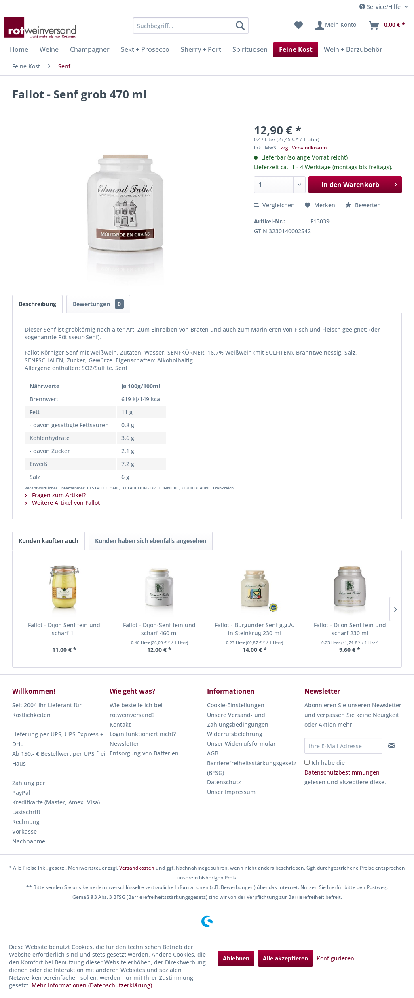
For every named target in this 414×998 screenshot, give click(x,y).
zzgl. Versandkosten (304, 147)
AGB (212, 753)
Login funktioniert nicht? (143, 734)
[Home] (19, 49)
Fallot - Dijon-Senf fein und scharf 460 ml (159, 629)
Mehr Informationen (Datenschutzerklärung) (92, 985)
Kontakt (120, 724)
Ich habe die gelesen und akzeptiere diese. (345, 772)
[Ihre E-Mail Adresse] (343, 746)
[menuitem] (191, 25)
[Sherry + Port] (201, 49)
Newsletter (124, 743)
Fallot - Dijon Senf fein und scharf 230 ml (350, 629)
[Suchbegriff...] (191, 25)
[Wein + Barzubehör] (353, 49)
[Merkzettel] (298, 25)
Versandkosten (136, 867)
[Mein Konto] (335, 25)
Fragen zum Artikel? (55, 495)
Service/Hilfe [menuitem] (380, 7)
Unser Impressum (231, 792)
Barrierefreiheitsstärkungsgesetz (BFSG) (251, 768)
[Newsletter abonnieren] (391, 745)
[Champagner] (89, 49)
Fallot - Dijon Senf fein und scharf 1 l (64, 629)
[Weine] (49, 49)
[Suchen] (240, 25)
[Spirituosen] (250, 49)
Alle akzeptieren (285, 958)
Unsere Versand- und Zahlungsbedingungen (237, 719)
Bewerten (363, 205)
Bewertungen (98, 304)
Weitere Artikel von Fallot (62, 502)
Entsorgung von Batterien (144, 753)
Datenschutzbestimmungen (342, 772)
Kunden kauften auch (48, 541)
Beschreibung (37, 304)
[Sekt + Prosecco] (145, 49)
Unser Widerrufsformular (241, 743)
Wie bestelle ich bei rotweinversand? (136, 710)
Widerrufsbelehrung (234, 734)
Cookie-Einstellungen (235, 705)
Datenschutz (224, 782)
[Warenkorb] (386, 25)
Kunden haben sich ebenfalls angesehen (150, 541)
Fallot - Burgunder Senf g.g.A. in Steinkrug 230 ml (254, 629)
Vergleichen (274, 205)
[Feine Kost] (295, 49)
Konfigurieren (335, 958)
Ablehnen (236, 958)
